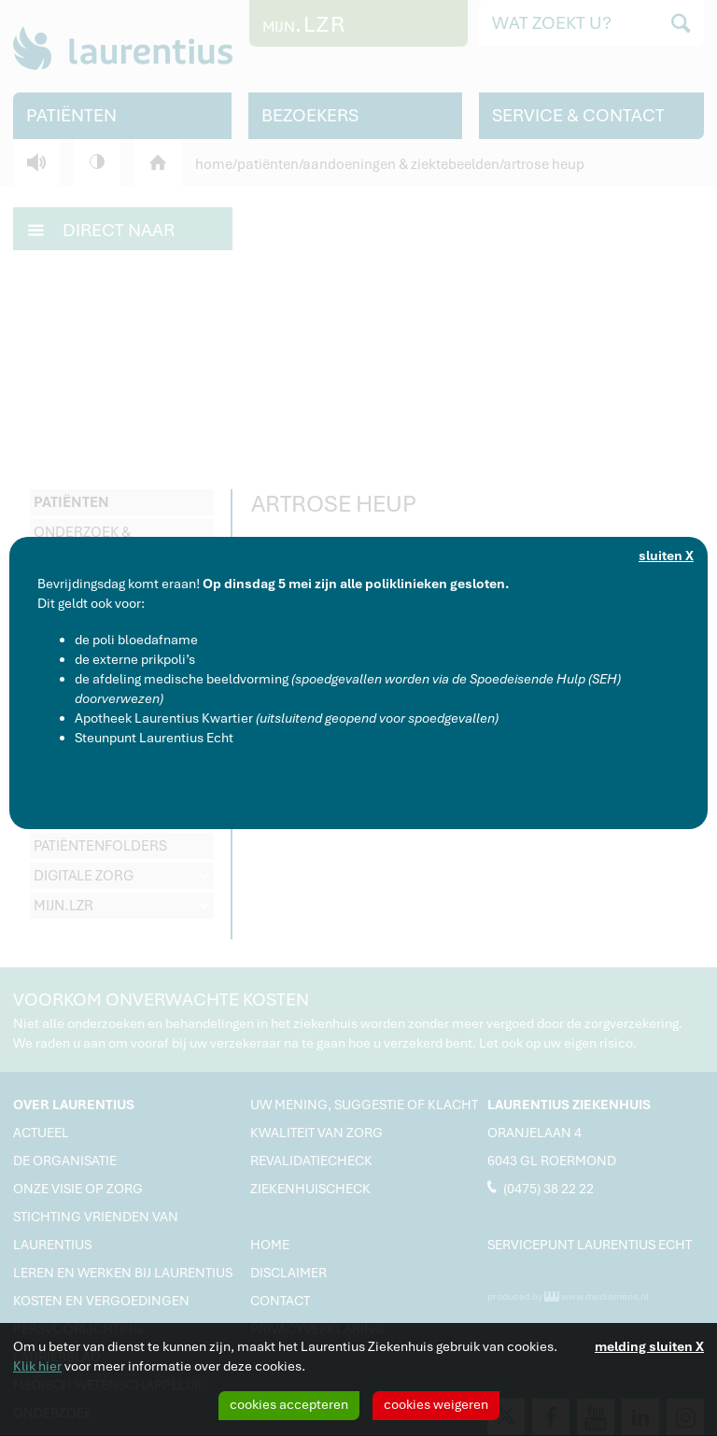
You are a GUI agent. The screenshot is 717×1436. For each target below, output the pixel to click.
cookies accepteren (289, 1404)
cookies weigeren (436, 1404)
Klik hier (37, 1366)
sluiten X (666, 555)
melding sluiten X (649, 1346)
